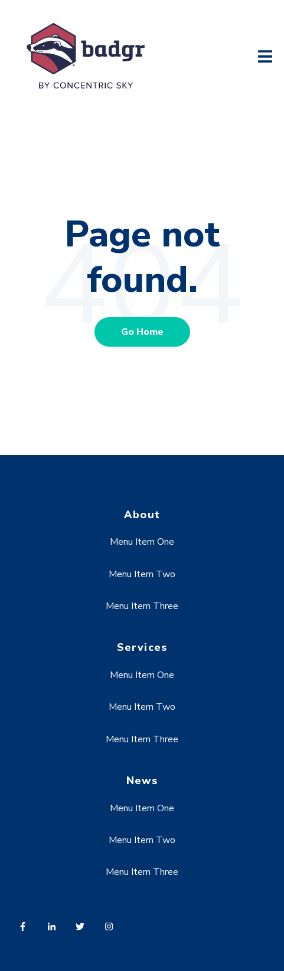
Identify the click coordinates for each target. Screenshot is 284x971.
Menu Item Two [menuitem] (142, 574)
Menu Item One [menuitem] (142, 541)
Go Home (142, 331)
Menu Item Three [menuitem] (142, 606)
